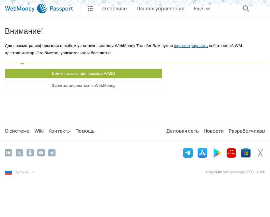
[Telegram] (52, 152)
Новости (214, 130)
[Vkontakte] (8, 152)
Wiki (39, 130)
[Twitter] (19, 152)
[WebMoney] (26, 8)
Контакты (60, 130)
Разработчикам (247, 130)
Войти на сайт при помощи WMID (83, 73)
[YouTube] (41, 152)
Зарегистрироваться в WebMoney (83, 85)
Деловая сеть (182, 130)
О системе (17, 130)
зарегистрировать (191, 45)
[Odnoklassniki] (30, 152)
